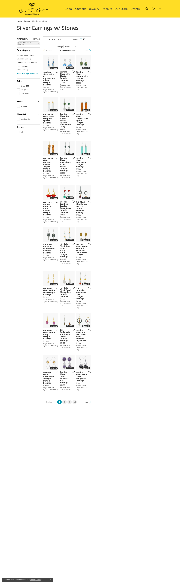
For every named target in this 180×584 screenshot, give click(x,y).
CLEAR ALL (36, 39)
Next (158, 51)
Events (135, 8)
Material (21, 114)
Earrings (27, 21)
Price (19, 81)
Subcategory (23, 50)
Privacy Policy (35, 580)
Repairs (107, 8)
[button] (147, 8)
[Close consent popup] (50, 580)
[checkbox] (23, 86)
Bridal (69, 8)
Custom (80, 8)
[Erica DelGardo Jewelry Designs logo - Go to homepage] (32, 9)
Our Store (121, 8)
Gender (21, 127)
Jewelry (94, 8)
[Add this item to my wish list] (80, 96)
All (111, 488)
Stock (20, 101)
